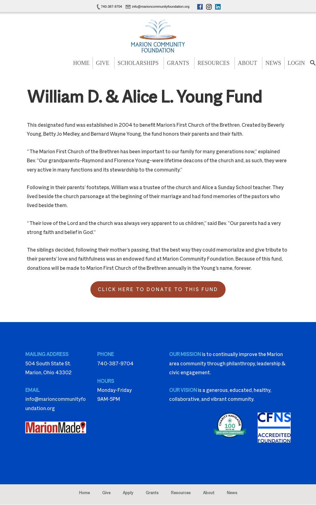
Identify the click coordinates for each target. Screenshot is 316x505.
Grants (178, 63)
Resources (214, 63)
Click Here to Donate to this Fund (158, 289)
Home (81, 63)
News (273, 63)
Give (102, 63)
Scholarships (138, 63)
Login (296, 63)
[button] (313, 64)
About (247, 63)
